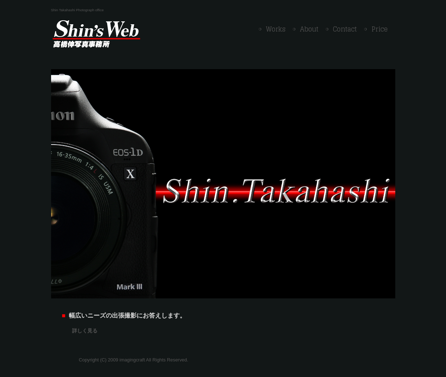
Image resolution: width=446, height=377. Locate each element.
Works (275, 29)
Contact (345, 29)
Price (379, 29)
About (309, 29)
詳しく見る (84, 331)
